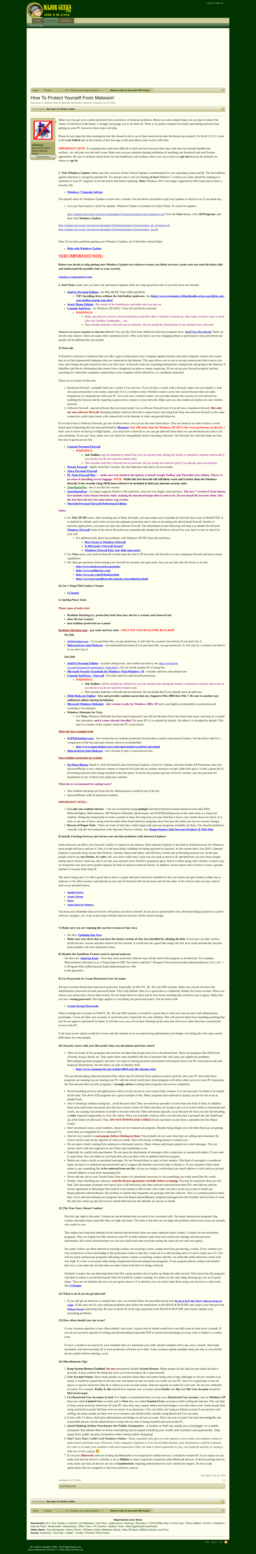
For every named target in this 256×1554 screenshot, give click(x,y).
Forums (51, 20)
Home (38, 20)
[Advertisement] (128, 58)
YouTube (58, 1532)
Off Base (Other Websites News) (101, 1529)
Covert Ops (177, 1523)
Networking (69, 1526)
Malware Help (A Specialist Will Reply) (63, 103)
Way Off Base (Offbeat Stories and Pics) (145, 1529)
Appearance (116, 1523)
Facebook (45, 1532)
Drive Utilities (193, 1523)
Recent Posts (36, 25)
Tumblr (79, 1532)
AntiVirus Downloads (198, 331)
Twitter (69, 1532)
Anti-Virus (101, 1523)
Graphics (219, 1523)
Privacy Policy (221, 1547)
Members (66, 20)
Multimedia (54, 1526)
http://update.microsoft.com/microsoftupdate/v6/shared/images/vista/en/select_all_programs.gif (114, 225)
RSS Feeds (102, 1532)
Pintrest (89, 1532)
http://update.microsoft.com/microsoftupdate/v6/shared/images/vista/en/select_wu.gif (108, 229)
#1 (224, 1480)
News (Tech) (73, 1529)
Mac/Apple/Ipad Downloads (141, 1526)
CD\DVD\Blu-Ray (159, 1523)
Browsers (141, 1523)
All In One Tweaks (55, 1523)
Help (207, 1542)
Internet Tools (38, 1526)
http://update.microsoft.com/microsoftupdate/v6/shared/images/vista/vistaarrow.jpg (115, 214)
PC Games (99, 1526)
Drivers (207, 1523)
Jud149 (63, 1486)
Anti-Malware (86, 1523)
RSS (226, 1542)
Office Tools (84, 1526)
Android (72, 1523)
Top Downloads (55, 1529)
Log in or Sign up (215, 3)
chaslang (97, 103)
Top (221, 1542)
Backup (129, 1523)
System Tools (116, 1526)
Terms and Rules (204, 1547)
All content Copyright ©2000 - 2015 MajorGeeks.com (55, 1547)
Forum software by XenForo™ (56, 1549)
